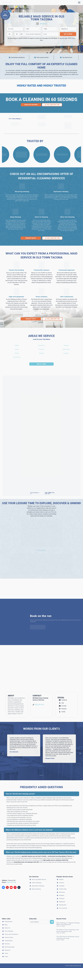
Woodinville (16, 357)
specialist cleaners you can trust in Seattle (34, 856)
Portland (41, 349)
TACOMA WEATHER (41, 589)
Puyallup (66, 353)
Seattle (17, 345)
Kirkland (41, 353)
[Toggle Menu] (79, 2)
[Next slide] (79, 753)
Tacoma (66, 345)
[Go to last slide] (3, 753)
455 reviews (43, 23)
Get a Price (68, 34)
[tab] (40, 775)
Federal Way (66, 349)
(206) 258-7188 (11, 882)
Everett (17, 353)
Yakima (17, 349)
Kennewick (41, 345)
